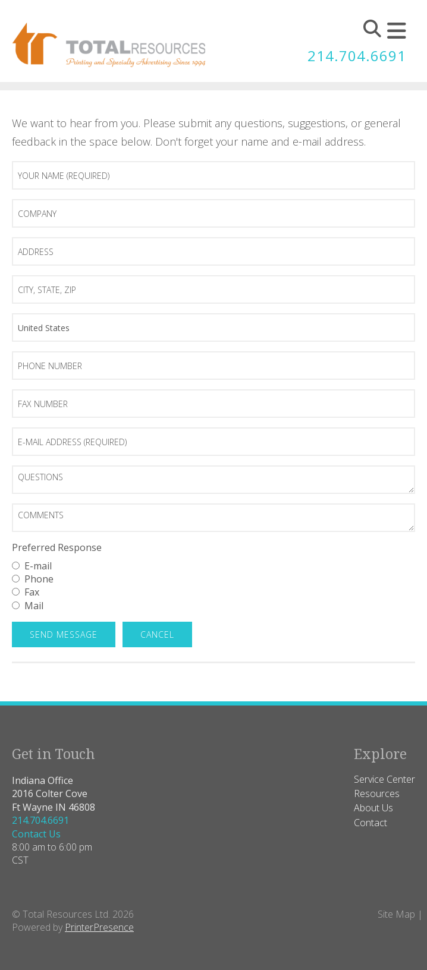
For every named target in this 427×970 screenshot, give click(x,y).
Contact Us (36, 833)
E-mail (32, 565)
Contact (370, 822)
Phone (33, 578)
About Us (373, 807)
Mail (27, 605)
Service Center (384, 779)
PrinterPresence (99, 927)
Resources (377, 793)
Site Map (396, 914)
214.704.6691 (356, 55)
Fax (25, 592)
